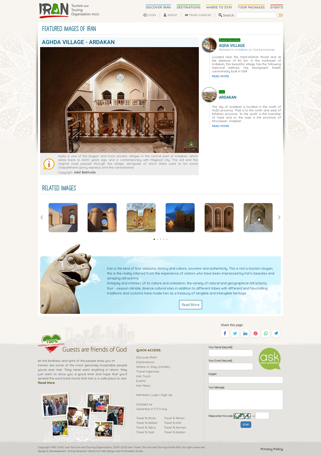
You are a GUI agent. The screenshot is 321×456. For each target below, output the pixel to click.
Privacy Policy (272, 449)
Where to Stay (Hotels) (153, 367)
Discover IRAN (146, 357)
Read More (191, 304)
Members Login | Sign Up (154, 395)
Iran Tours (143, 376)
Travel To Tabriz (146, 427)
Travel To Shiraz (146, 418)
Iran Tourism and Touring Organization (88, 447)
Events (141, 381)
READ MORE (220, 76)
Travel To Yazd (145, 432)
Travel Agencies (147, 371)
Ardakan (241, 49)
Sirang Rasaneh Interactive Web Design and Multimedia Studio (105, 451)
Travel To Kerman (175, 427)
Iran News (143, 385)
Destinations (145, 362)
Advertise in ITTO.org (151, 409)
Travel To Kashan (174, 432)
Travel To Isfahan (146, 423)
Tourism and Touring (154, 447)
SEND (246, 425)
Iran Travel (134, 447)
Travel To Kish (172, 423)
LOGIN (152, 15)
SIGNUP (172, 15)
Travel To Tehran (174, 418)
